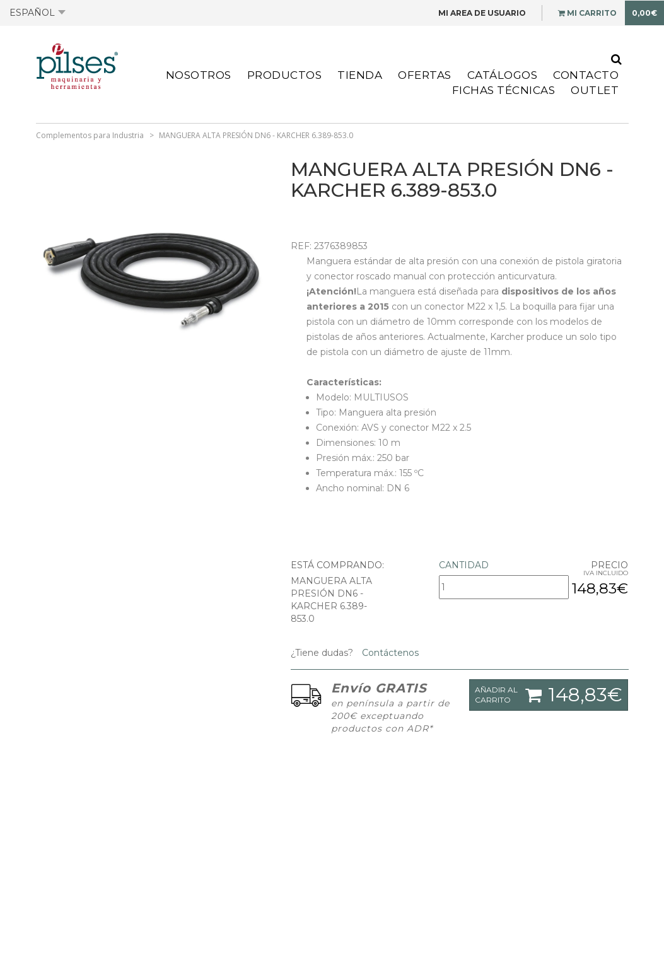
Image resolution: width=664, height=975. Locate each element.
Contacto (586, 75)
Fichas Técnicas (504, 90)
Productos (284, 75)
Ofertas (424, 75)
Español (37, 12)
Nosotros (198, 75)
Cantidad (464, 565)
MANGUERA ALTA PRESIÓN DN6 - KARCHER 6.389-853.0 (256, 135)
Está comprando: (337, 565)
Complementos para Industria (90, 135)
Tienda (359, 75)
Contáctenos (389, 652)
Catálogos (502, 75)
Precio (609, 565)
